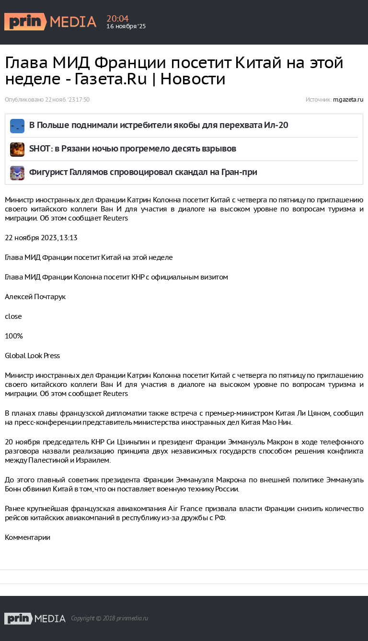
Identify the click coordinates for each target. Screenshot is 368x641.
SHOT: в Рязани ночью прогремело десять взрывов (132, 149)
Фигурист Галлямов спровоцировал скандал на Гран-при (143, 172)
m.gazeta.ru (348, 99)
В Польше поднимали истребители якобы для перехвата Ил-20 (158, 125)
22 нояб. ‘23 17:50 (67, 99)
